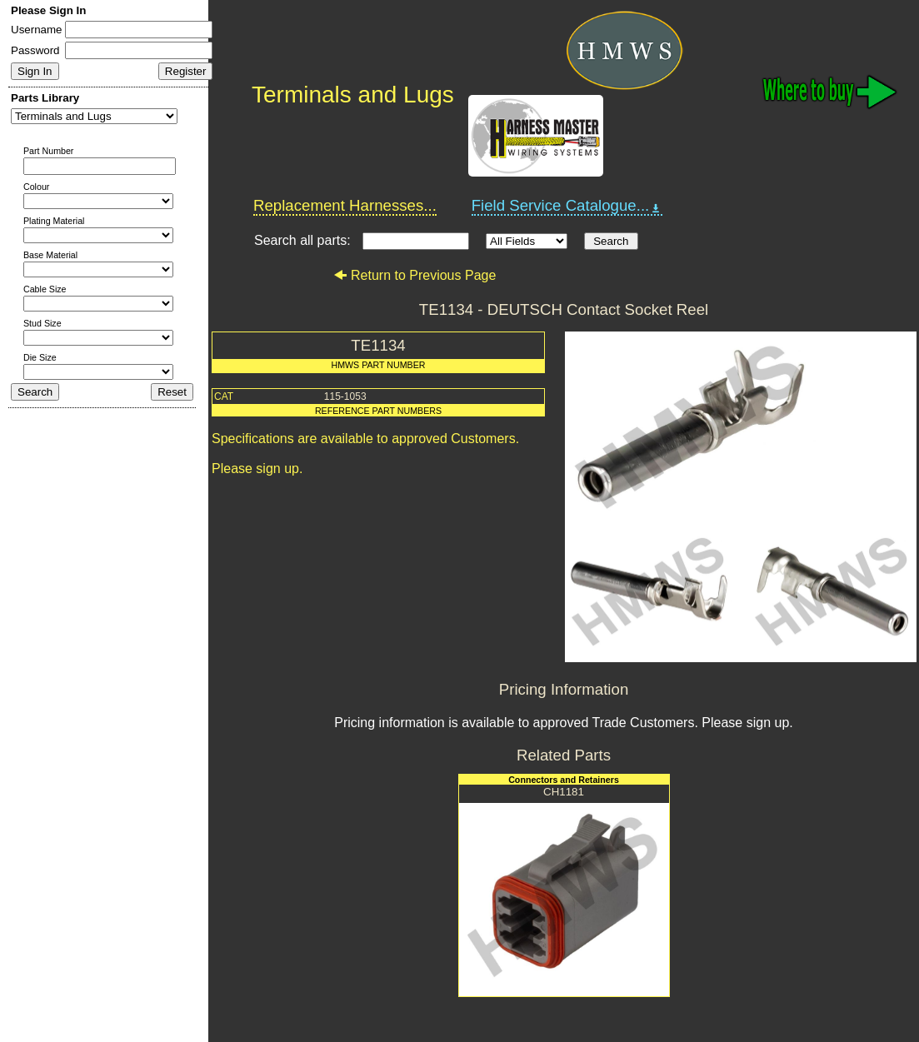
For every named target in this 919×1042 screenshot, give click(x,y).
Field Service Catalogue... (567, 206)
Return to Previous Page (414, 275)
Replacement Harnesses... (345, 205)
